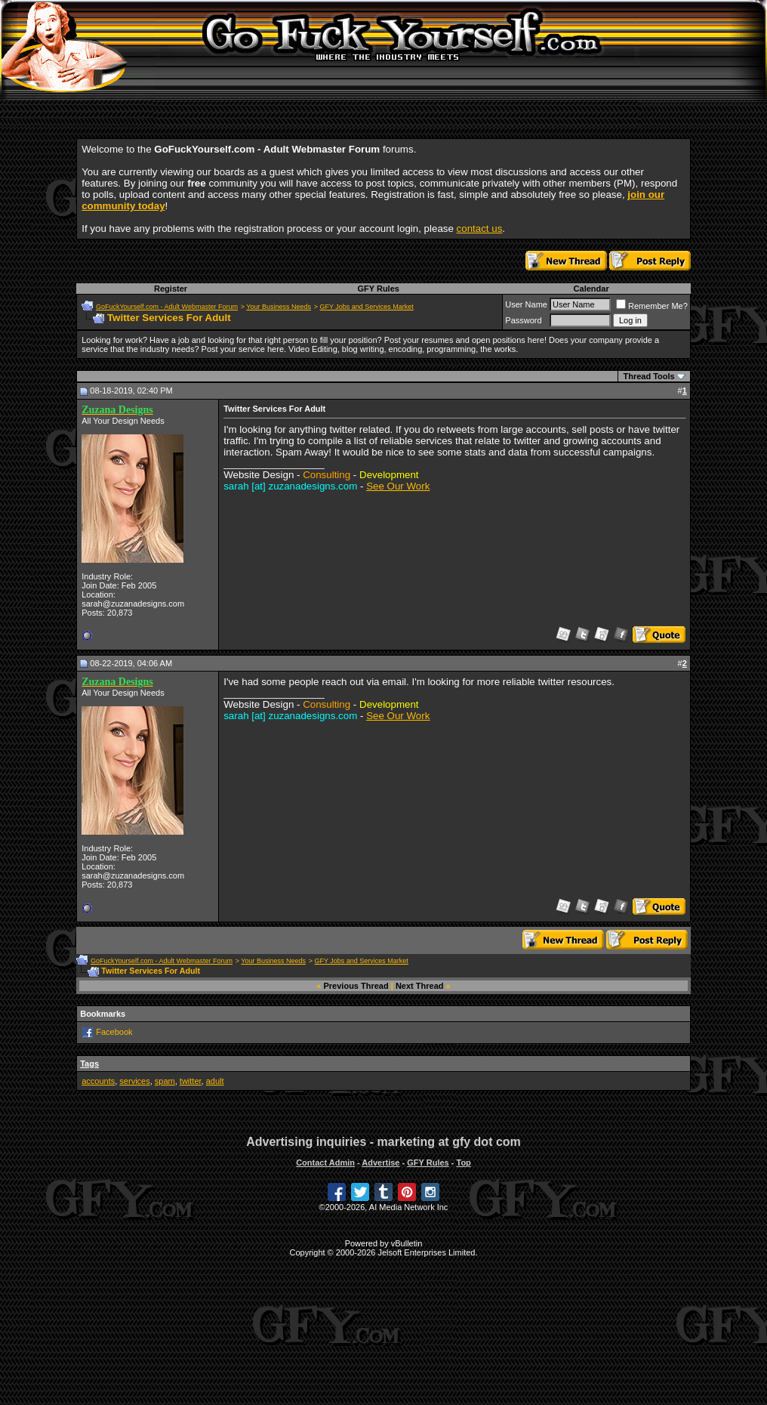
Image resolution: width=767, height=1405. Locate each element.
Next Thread (420, 985)
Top (463, 1162)
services (134, 1080)
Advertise (380, 1162)
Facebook (114, 1031)
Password (523, 320)
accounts (98, 1080)
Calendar (591, 288)
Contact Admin (325, 1162)
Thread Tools (648, 376)
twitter (191, 1080)
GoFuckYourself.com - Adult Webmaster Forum (167, 306)
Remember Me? (652, 305)
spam (165, 1080)
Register (170, 288)
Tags (89, 1063)
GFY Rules (378, 288)
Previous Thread (356, 985)
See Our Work (398, 486)
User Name (526, 304)
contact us (480, 228)
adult (215, 1080)
